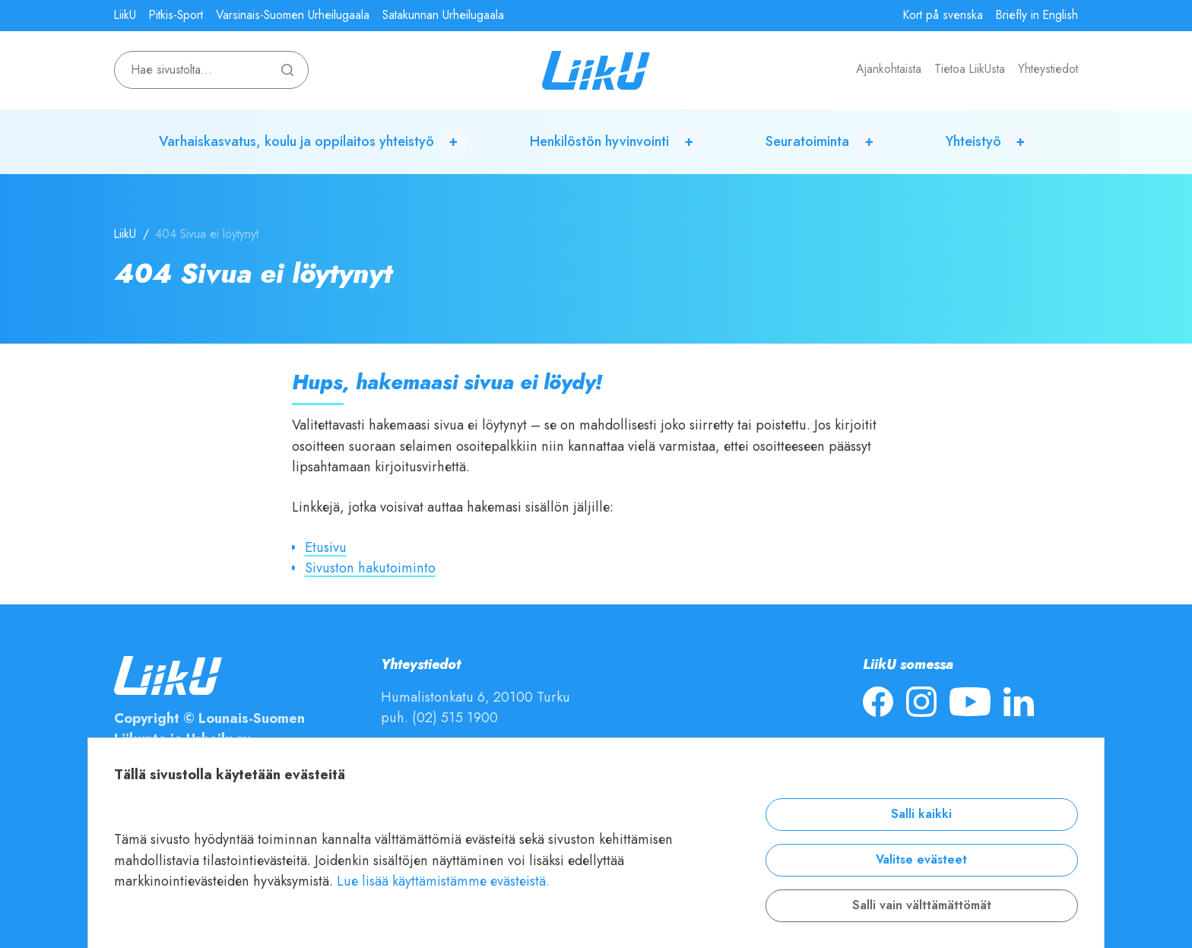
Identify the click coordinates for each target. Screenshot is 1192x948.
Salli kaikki (921, 814)
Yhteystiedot (1048, 69)
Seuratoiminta (807, 141)
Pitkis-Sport (176, 15)
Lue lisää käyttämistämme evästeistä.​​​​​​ (443, 880)
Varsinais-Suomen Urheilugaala (292, 15)
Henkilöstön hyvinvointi (599, 141)
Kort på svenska (943, 15)
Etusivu (326, 546)
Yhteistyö (973, 141)
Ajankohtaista (888, 69)
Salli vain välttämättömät (921, 905)
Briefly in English (1037, 15)
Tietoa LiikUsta (969, 69)
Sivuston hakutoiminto (370, 567)
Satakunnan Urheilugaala (443, 15)
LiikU (125, 15)
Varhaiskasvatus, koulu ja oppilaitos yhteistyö (296, 141)
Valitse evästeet (921, 859)
